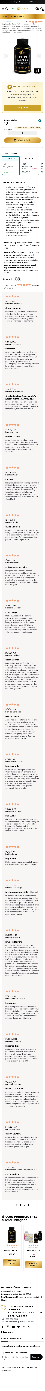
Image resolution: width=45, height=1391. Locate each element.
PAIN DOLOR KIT (33, 1251)
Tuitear (19, 279)
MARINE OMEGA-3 (11, 1251)
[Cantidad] (22, 133)
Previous (6, 56)
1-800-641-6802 (17, 1316)
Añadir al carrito (23, 140)
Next (39, 56)
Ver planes (22, 107)
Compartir (16, 279)
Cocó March (12, 1247)
